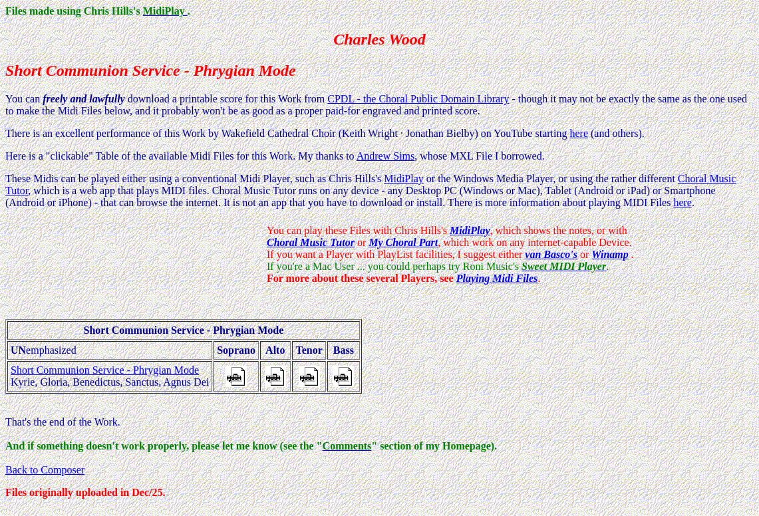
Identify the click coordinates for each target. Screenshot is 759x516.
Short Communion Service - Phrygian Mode (105, 370)
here (578, 133)
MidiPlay (404, 178)
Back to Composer (44, 469)
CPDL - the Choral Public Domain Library (418, 98)
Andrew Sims (386, 156)
